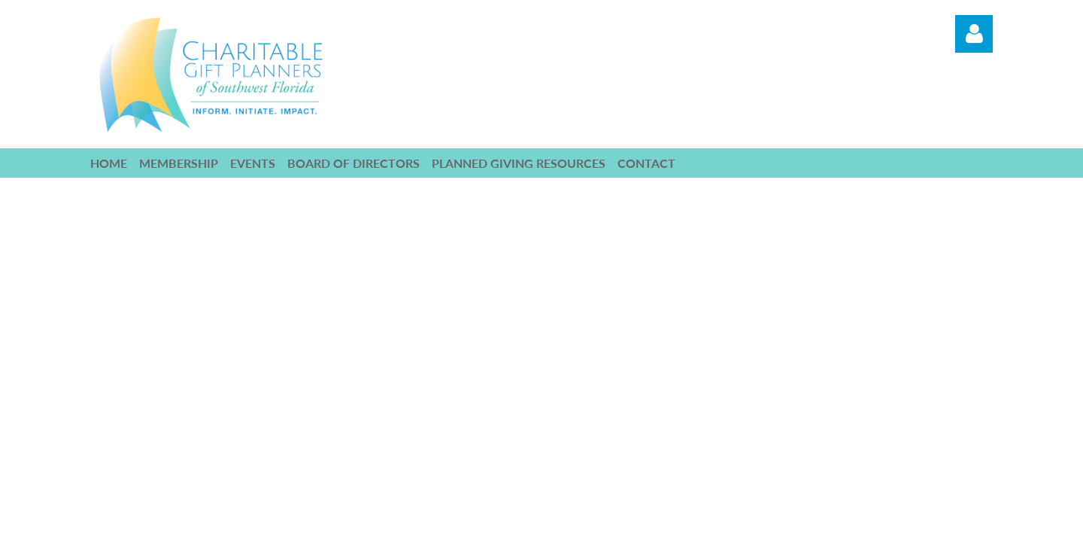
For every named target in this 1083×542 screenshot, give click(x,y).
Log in (974, 34)
